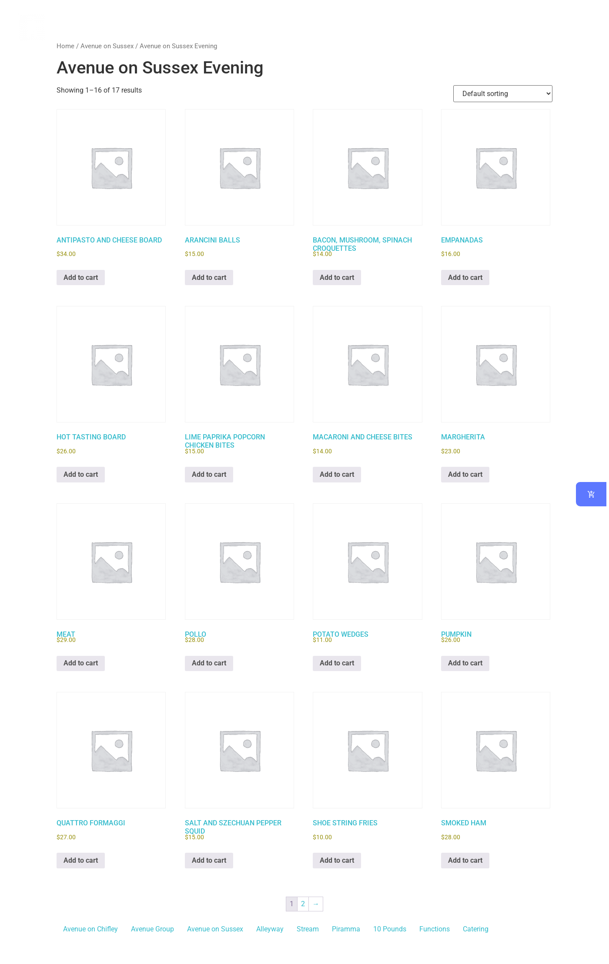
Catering (476, 929)
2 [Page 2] (303, 904)
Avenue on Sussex (107, 46)
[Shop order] (502, 93)
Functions (434, 929)
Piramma (346, 929)
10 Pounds (389, 929)
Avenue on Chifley (90, 929)
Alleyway (270, 929)
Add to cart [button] (81, 277)
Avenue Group (152, 929)
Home (65, 46)
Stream (308, 929)
